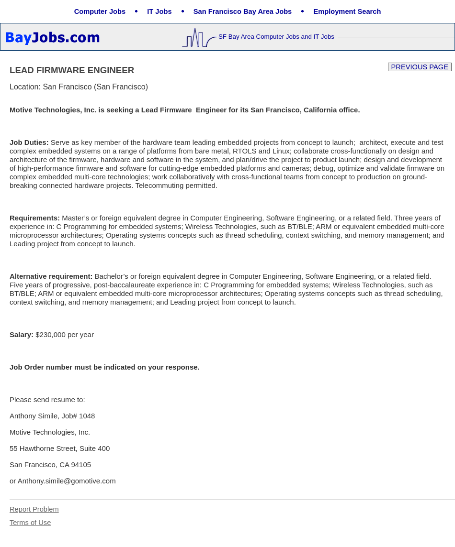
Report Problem (34, 509)
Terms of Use (30, 522)
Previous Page (419, 67)
